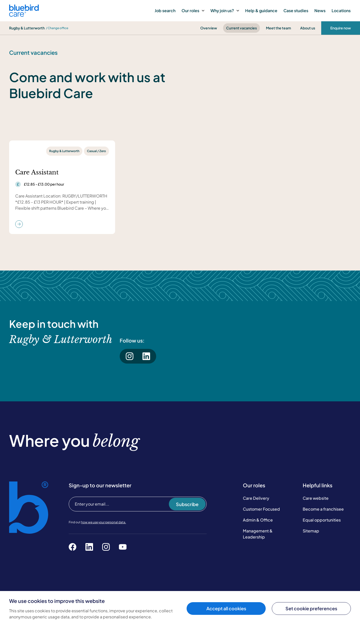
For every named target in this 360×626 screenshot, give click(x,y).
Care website (316, 498)
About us (307, 28)
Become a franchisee (323, 509)
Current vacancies (241, 28)
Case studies (295, 10)
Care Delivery (256, 498)
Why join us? (224, 10)
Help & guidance (261, 10)
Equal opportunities (322, 520)
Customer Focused (261, 509)
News (320, 10)
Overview (208, 28)
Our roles (193, 10)
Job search (165, 10)
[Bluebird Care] (24, 15)
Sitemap (311, 530)
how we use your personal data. (103, 522)
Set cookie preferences (311, 608)
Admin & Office (258, 520)
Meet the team (278, 28)
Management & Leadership (258, 534)
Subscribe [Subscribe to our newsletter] (187, 504)
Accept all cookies (226, 608)
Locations (341, 10)
